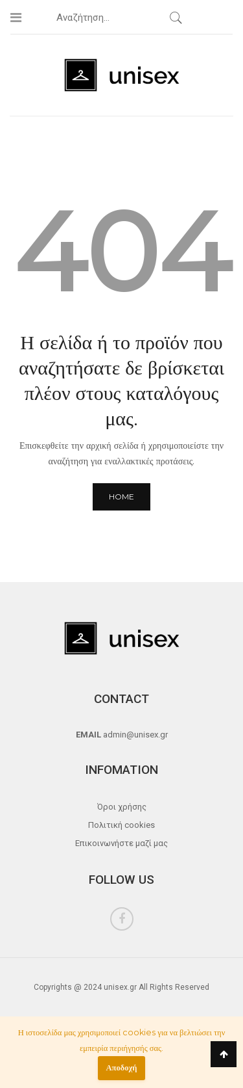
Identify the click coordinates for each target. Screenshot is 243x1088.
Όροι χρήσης (121, 807)
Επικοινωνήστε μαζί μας (121, 843)
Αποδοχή (121, 1067)
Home (121, 496)
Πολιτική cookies (121, 825)
